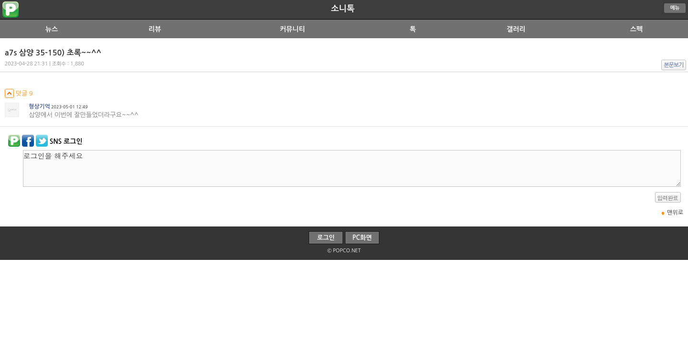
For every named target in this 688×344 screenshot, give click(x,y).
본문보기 (674, 65)
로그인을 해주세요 (352, 168)
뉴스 (51, 29)
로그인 (326, 238)
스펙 (636, 29)
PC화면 (362, 238)
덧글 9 (19, 93)
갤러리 (515, 29)
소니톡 (343, 8)
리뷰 (155, 29)
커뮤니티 (292, 29)
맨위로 (675, 212)
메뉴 (675, 8)
